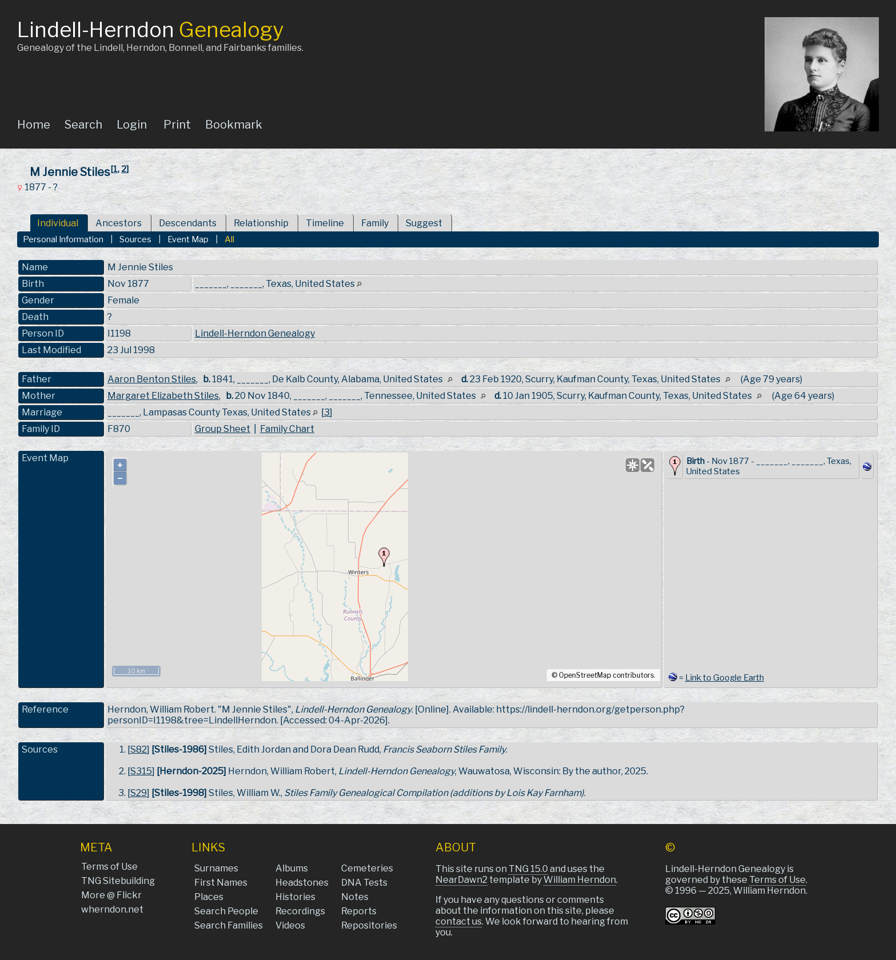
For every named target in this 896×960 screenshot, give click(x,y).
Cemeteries (367, 868)
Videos (290, 925)
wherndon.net (112, 909)
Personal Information (63, 239)
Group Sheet (222, 428)
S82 (138, 749)
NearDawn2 (461, 879)
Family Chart (287, 428)
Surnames (216, 868)
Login (132, 124)
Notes (355, 896)
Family (375, 223)
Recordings (300, 911)
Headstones (302, 882)
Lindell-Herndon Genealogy (255, 333)
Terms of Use (109, 866)
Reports (359, 911)
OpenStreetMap (585, 675)
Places (208, 896)
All (229, 239)
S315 (141, 771)
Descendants (188, 223)
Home (33, 124)
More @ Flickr (111, 895)
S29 (138, 792)
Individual (57, 223)
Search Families (228, 925)
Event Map (188, 239)
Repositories (369, 925)
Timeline (325, 223)
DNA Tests (364, 882)
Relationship (261, 223)
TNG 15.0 (528, 868)
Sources (135, 239)
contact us (458, 921)
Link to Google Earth (724, 678)
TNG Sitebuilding (118, 880)
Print (177, 124)
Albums (291, 868)
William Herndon (579, 879)
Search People (226, 911)
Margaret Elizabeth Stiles (163, 395)
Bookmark (233, 124)
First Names (220, 882)
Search (83, 124)
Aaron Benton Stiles (151, 379)
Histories (295, 896)
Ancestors (118, 223)
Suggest (424, 223)
